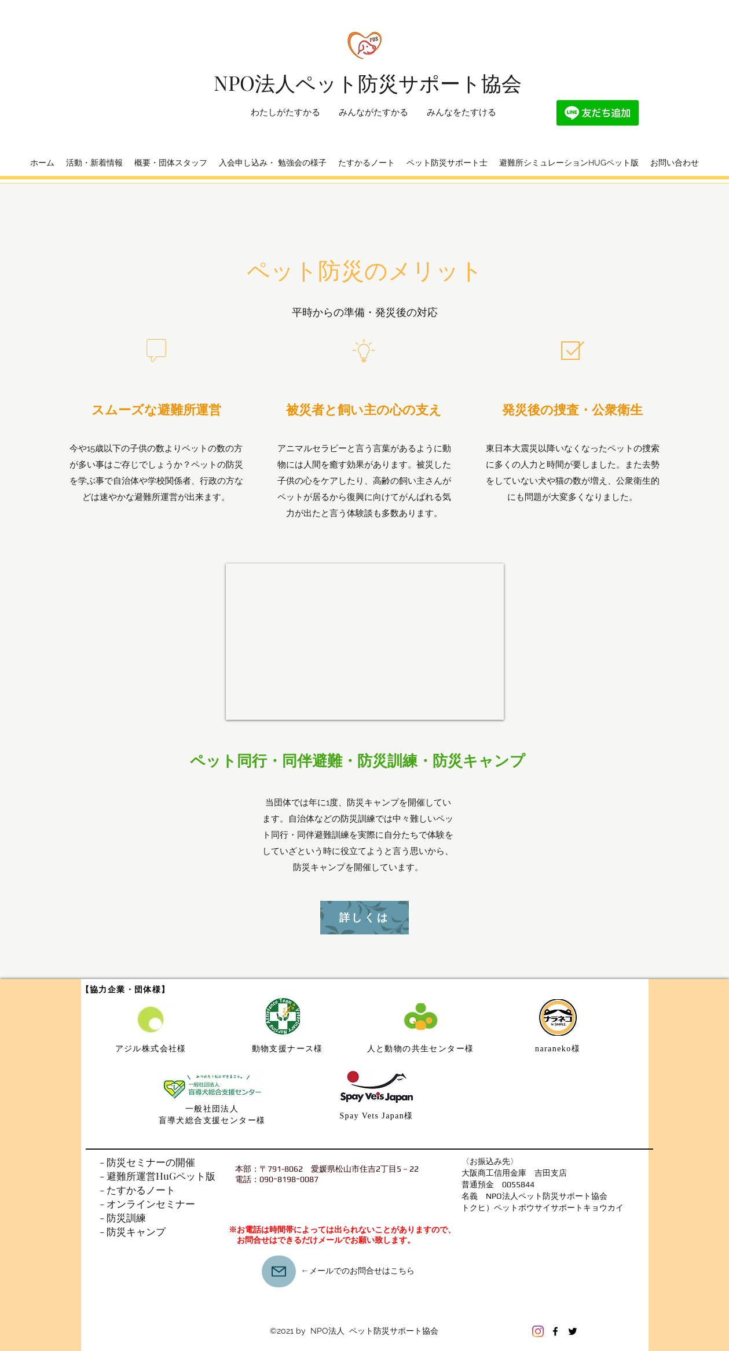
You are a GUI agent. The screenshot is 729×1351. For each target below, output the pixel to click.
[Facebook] (555, 1331)
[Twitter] (572, 1331)
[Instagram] (538, 1331)
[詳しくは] (364, 917)
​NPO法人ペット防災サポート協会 (368, 82)
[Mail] (279, 1271)
